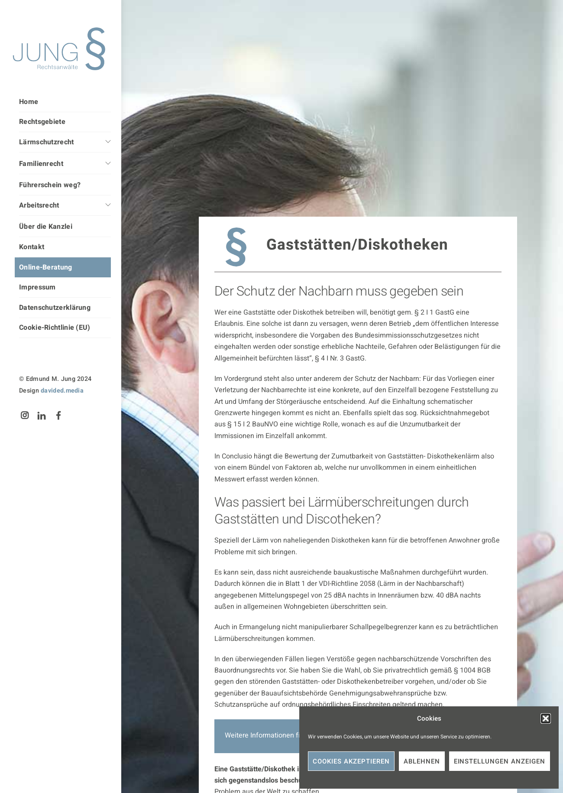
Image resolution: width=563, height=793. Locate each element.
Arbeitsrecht (39, 205)
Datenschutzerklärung (55, 307)
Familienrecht (41, 164)
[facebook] (58, 415)
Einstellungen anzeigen (499, 761)
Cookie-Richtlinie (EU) (55, 327)
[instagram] (24, 415)
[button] (545, 718)
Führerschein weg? (50, 185)
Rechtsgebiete (42, 122)
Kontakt (31, 247)
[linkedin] (41, 415)
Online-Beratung (45, 267)
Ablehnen (422, 761)
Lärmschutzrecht (46, 142)
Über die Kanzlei (45, 226)
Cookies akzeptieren (351, 761)
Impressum (37, 287)
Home (28, 102)
